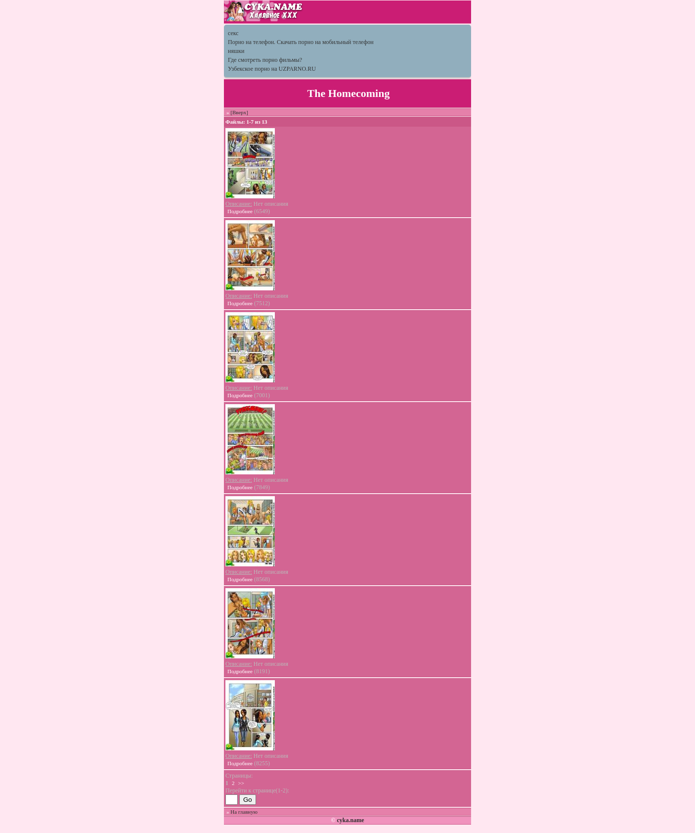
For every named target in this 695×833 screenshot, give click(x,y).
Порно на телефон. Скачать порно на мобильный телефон (301, 42)
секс (233, 33)
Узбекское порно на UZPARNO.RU (272, 68)
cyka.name (350, 820)
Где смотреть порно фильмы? (265, 59)
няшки (236, 50)
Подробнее (240, 211)
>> (241, 783)
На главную (244, 812)
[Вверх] (239, 112)
